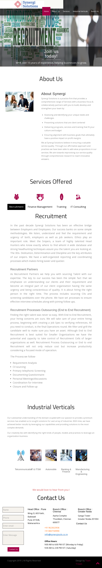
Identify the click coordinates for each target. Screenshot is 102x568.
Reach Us (95, 11)
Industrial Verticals (80, 11)
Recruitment (16, 206)
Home (46, 11)
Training (61, 206)
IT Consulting (78, 206)
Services (66, 11)
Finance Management (40, 206)
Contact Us (13, 549)
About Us (56, 11)
